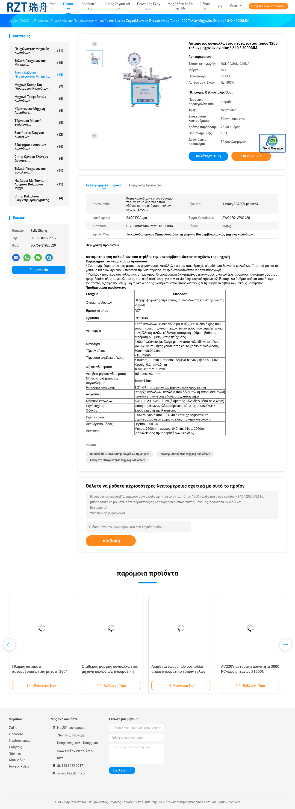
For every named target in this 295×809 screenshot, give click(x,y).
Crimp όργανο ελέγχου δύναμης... (39, 158)
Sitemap (15, 753)
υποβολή (110, 541)
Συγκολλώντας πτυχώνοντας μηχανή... (39, 74)
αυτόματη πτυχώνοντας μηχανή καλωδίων (117, 460)
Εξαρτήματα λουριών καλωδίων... (39, 146)
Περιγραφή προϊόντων (145, 185)
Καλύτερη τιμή (208, 156)
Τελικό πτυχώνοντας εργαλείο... (39, 170)
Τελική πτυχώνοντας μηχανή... (39, 62)
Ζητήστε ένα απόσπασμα (268, 6)
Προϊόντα (16, 734)
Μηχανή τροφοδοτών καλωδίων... (39, 98)
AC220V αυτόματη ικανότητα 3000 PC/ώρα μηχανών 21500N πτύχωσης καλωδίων (250, 671)
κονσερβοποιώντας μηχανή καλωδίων (185, 454)
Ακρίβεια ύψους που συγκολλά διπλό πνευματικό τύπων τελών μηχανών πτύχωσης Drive (178, 671)
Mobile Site (17, 760)
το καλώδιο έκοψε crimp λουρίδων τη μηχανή (119, 454)
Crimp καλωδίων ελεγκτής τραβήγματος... (39, 198)
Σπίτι (13, 728)
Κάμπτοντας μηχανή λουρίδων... (39, 110)
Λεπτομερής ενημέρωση (104, 185)
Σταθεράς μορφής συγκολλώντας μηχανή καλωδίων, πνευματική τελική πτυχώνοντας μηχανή (110, 671)
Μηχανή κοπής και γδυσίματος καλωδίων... (39, 86)
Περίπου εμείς (20, 740)
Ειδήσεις (15, 747)
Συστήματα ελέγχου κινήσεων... (39, 134)
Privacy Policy (19, 766)
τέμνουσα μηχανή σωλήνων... (39, 122)
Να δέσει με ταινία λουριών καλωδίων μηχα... (39, 184)
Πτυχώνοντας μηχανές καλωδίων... (39, 50)
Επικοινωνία (39, 270)
